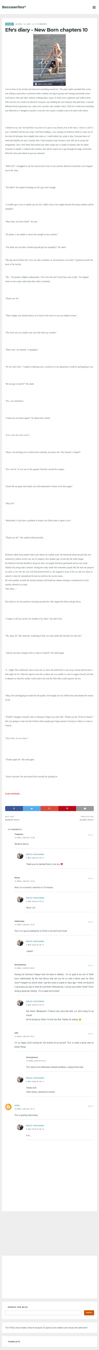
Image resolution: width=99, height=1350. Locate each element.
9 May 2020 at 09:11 (35, 1081)
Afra (17, 1105)
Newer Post (12, 820)
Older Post (87, 820)
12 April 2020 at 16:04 (24, 924)
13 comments (41, 24)
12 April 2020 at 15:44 (24, 881)
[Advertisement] (49, 1233)
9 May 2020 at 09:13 (35, 858)
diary (9, 24)
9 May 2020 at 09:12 (35, 901)
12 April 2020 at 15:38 (24, 837)
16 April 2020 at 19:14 (24, 1109)
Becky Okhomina (35, 854)
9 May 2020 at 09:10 (35, 1129)
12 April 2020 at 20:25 (24, 968)
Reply (90, 835)
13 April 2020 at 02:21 (36, 1060)
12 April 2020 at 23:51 (24, 1036)
